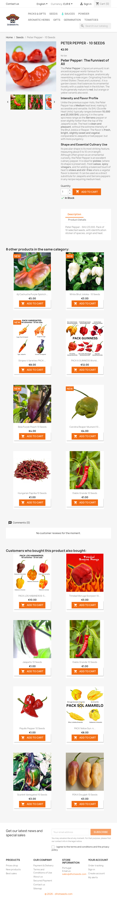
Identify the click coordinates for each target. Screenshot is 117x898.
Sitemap (37, 888)
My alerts (93, 877)
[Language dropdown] (43, 4)
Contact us (12, 3)
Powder (83, 13)
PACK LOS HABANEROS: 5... (32, 595)
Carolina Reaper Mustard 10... (84, 426)
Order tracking (95, 865)
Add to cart (87, 192)
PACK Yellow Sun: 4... (85, 728)
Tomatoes (91, 19)
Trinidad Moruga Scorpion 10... (85, 595)
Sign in (91, 869)
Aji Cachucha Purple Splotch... (32, 294)
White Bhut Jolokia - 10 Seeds (85, 294)
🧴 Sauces (68, 13)
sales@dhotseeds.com (74, 874)
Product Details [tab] (77, 219)
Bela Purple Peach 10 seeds (32, 426)
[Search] (95, 26)
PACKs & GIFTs (37, 13)
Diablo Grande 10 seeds (85, 493)
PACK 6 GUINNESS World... (84, 360)
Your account (98, 860)
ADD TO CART (32, 304)
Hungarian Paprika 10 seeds (32, 493)
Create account (96, 873)
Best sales (11, 873)
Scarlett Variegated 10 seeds (32, 794)
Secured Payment (42, 880)
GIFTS (56, 19)
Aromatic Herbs (39, 19)
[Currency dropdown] (68, 4)
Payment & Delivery (43, 865)
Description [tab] (74, 214)
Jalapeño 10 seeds (32, 662)
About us (38, 876)
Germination (72, 19)
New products (13, 869)
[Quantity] (64, 191)
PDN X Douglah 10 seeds (85, 794)
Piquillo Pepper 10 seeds (32, 728)
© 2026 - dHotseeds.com (58, 894)
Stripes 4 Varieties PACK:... (32, 360)
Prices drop (12, 865)
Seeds (53, 13)
